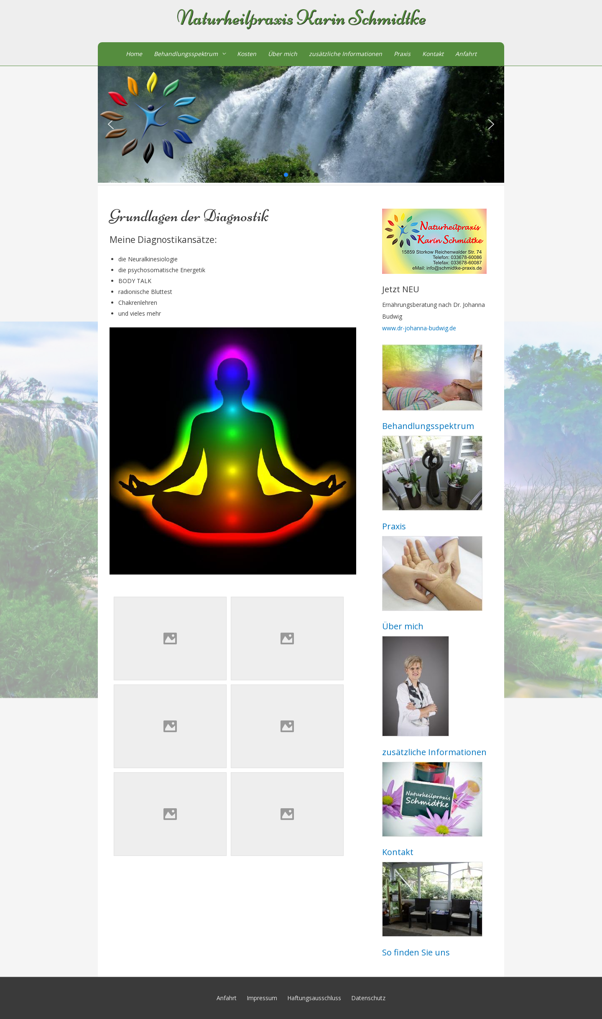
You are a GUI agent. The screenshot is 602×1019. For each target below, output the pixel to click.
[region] (301, 124)
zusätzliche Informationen (345, 54)
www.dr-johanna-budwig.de (419, 328)
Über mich (282, 54)
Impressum (262, 998)
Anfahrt (466, 54)
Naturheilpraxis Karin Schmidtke (301, 17)
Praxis (402, 54)
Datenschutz (368, 998)
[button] (491, 124)
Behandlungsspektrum (186, 54)
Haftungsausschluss (314, 998)
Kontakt (433, 54)
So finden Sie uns (416, 952)
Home (134, 54)
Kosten (246, 54)
